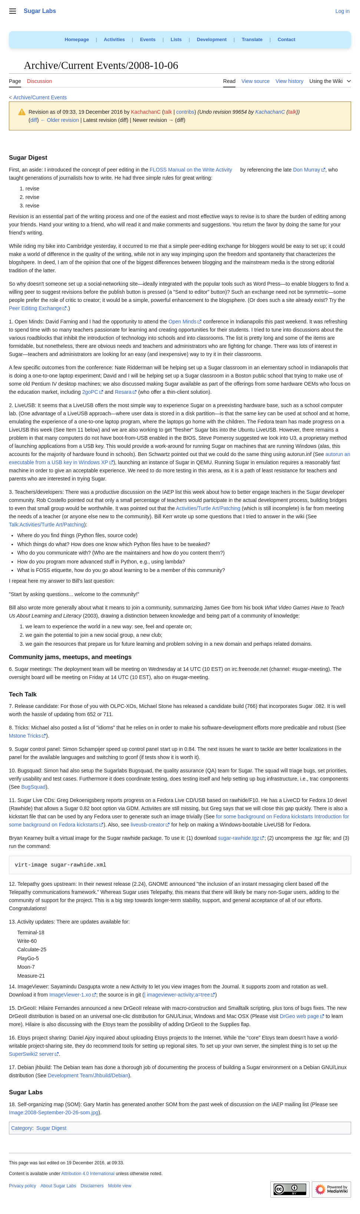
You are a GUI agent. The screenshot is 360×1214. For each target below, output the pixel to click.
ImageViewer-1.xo (70, 995)
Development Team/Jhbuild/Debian (88, 1075)
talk (168, 112)
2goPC (90, 392)
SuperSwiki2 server (31, 1054)
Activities (114, 39)
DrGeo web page (299, 1016)
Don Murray (306, 170)
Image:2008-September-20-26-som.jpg (53, 1112)
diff (33, 120)
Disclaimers (91, 1185)
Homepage (77, 39)
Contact (286, 39)
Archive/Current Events (40, 97)
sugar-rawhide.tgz (238, 838)
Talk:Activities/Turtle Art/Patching (46, 525)
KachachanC (270, 112)
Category (21, 1128)
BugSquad (33, 787)
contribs (185, 112)
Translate (252, 39)
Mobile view (119, 1185)
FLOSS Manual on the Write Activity (191, 170)
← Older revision (59, 120)
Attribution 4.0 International (87, 1173)
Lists (176, 39)
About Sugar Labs (58, 1185)
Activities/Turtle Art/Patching (208, 508)
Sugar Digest (51, 1128)
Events (148, 39)
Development (212, 39)
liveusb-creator (148, 825)
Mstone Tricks (25, 736)
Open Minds (182, 322)
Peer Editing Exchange (35, 308)
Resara (123, 392)
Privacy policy (22, 1185)
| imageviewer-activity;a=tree (177, 995)
